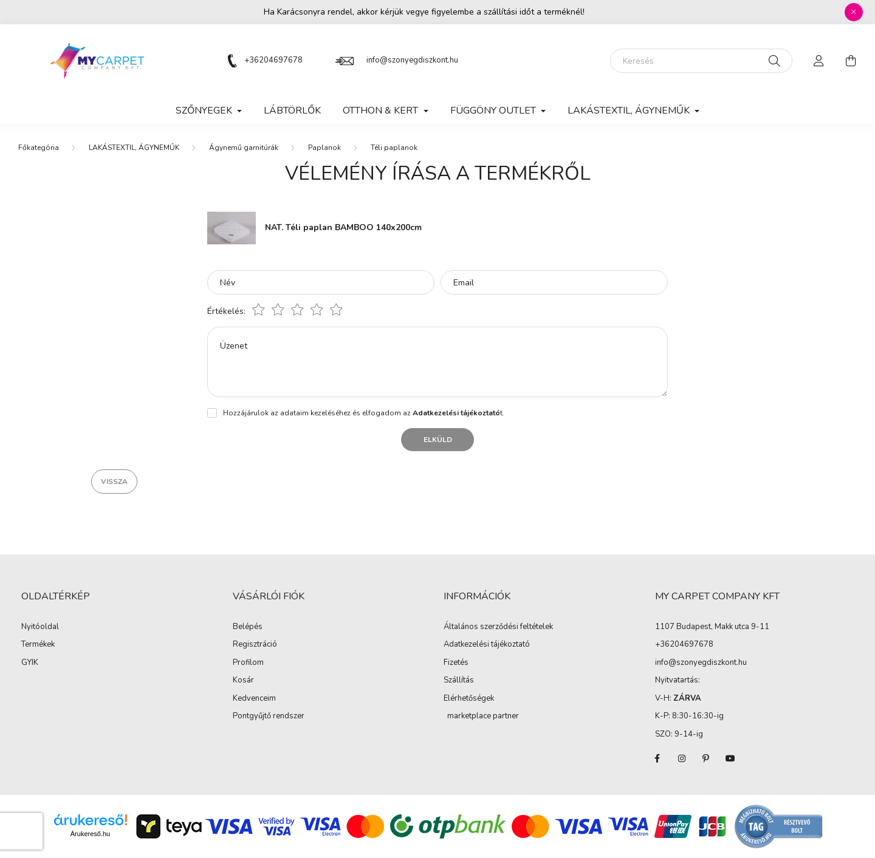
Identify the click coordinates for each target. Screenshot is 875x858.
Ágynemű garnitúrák (243, 147)
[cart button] (851, 61)
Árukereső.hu (90, 833)
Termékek (38, 645)
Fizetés (456, 663)
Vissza (114, 481)
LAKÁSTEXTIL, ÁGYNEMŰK (134, 147)
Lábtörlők (292, 110)
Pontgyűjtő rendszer (268, 716)
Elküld (438, 439)
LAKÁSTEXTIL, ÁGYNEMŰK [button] (630, 110)
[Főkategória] (38, 147)
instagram (682, 758)
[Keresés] (701, 61)
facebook (657, 758)
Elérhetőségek (469, 699)
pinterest (706, 758)
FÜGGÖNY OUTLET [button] (494, 110)
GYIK (29, 663)
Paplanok (324, 147)
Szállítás (459, 681)
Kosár (243, 681)
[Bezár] (854, 12)
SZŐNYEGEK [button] (205, 110)
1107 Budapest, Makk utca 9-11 (712, 626)
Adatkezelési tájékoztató (487, 645)
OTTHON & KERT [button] (381, 110)
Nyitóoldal (40, 627)
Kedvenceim (254, 699)
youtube (730, 758)
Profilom (248, 663)
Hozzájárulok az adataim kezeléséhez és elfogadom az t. (363, 413)
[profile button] (819, 61)
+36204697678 (273, 60)
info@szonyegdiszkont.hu (412, 60)
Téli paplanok (394, 147)
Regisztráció (255, 645)
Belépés (247, 627)
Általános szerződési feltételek (498, 627)
